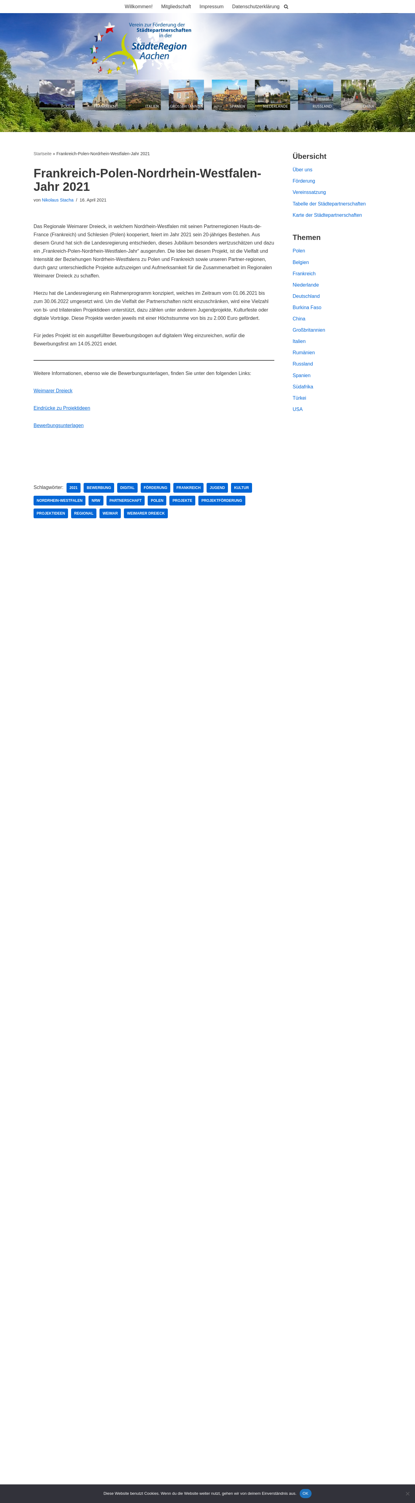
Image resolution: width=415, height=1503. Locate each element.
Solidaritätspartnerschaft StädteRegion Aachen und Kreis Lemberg (105, 634)
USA (298, 409)
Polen (157, 501)
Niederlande (306, 285)
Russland (303, 364)
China (299, 319)
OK (306, 1493)
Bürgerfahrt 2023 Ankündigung (67, 612)
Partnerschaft (126, 501)
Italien (299, 342)
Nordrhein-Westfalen (60, 501)
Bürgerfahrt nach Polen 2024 (65, 589)
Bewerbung (99, 488)
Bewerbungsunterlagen (59, 426)
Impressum (212, 6)
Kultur (241, 488)
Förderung (156, 488)
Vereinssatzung (309, 192)
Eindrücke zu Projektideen (62, 408)
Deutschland (306, 296)
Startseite (43, 153)
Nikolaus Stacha (58, 200)
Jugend (217, 488)
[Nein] (407, 1494)
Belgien (301, 262)
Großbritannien (309, 330)
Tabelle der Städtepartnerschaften (329, 203)
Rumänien (304, 353)
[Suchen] (286, 6)
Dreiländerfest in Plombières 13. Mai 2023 (79, 646)
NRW (96, 501)
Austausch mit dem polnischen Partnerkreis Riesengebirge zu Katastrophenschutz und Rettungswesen (145, 623)
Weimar (110, 514)
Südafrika (303, 387)
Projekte (183, 501)
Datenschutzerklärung (256, 6)
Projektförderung (222, 501)
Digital (128, 488)
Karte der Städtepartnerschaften (327, 215)
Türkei (299, 398)
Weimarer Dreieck (53, 391)
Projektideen (51, 514)
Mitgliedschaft (176, 6)
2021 (74, 488)
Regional (83, 514)
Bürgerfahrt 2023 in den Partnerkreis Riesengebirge (89, 601)
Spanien (302, 375)
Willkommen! (139, 6)
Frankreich (189, 488)
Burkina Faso (307, 307)
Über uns (302, 169)
